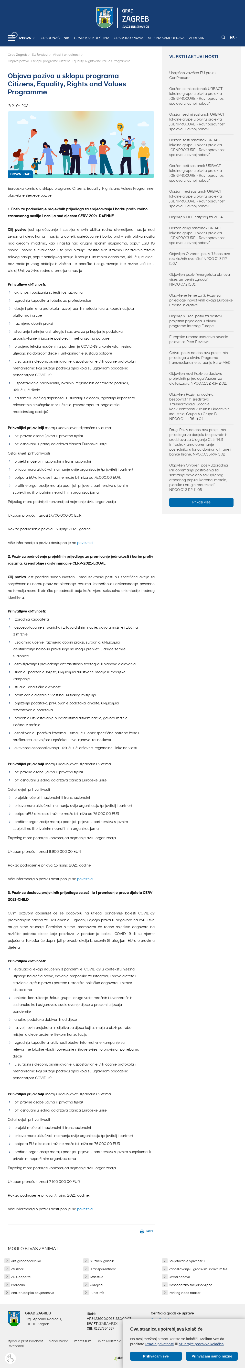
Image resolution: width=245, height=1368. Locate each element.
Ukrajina (96, 1285)
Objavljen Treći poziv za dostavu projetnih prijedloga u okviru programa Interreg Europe (196, 321)
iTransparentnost (103, 1269)
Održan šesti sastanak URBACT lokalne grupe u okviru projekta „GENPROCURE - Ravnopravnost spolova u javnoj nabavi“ (197, 147)
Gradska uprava (128, 38)
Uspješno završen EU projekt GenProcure (193, 75)
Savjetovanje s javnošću (187, 1261)
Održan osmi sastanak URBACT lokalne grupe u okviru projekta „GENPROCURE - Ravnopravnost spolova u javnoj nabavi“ (197, 96)
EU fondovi (40, 54)
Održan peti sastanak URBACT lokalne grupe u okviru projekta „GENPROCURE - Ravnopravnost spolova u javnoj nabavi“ (197, 173)
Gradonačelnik (55, 38)
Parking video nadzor (185, 1293)
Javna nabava (179, 1277)
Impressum (82, 1341)
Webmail (16, 1346)
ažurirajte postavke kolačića (201, 1344)
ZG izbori (17, 1269)
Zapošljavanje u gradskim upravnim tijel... (199, 1269)
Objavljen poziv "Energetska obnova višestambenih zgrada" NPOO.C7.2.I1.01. (199, 279)
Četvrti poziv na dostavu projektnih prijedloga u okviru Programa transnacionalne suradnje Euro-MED (200, 358)
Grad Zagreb (17, 54)
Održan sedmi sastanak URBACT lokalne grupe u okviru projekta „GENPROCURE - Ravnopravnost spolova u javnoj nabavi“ (197, 121)
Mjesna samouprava (166, 38)
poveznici (85, 543)
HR (233, 37)
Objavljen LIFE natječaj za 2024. (196, 217)
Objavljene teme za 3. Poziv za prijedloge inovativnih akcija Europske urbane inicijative (201, 300)
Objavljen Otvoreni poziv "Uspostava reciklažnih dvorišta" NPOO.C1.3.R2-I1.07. (199, 259)
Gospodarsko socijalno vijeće (190, 1285)
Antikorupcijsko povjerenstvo (32, 1293)
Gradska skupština (91, 38)
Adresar (196, 38)
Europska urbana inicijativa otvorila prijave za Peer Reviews (198, 339)
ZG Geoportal (21, 1277)
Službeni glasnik (102, 1261)
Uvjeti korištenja (108, 1341)
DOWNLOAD (20, 174)
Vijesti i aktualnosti (66, 54)
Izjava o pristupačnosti (25, 1341)
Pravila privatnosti (159, 1344)
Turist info (97, 1293)
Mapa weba (58, 1341)
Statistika (96, 1277)
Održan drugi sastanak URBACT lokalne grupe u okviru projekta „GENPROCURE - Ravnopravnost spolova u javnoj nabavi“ (197, 235)
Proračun (18, 1285)
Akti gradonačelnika (26, 1261)
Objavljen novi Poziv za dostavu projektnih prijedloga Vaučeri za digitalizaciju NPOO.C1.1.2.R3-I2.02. (198, 378)
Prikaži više (201, 502)
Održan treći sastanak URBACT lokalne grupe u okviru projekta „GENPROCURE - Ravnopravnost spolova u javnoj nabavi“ (197, 198)
